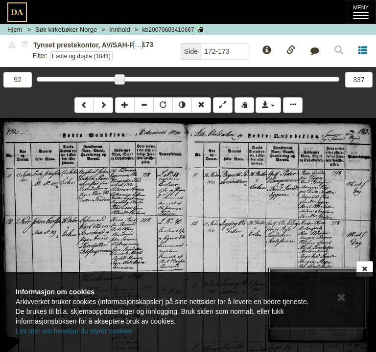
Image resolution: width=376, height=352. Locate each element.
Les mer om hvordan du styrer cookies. (75, 331)
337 (358, 80)
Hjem (14, 29)
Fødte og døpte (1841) (81, 56)
